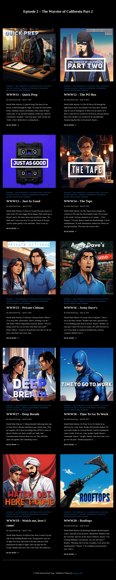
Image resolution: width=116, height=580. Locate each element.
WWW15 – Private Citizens (25, 307)
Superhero (33, 88)
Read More (12, 125)
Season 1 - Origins (20, 88)
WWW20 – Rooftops (78, 520)
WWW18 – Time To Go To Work (86, 414)
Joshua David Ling (14, 100)
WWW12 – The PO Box (80, 94)
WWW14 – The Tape (78, 201)
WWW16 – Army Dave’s (80, 307)
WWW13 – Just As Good (23, 201)
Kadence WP (78, 573)
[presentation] (29, 54)
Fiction (47, 86)
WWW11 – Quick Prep (22, 94)
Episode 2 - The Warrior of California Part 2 (24, 86)
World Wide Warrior (21, 90)
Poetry (9, 88)
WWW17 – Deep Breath (22, 414)
